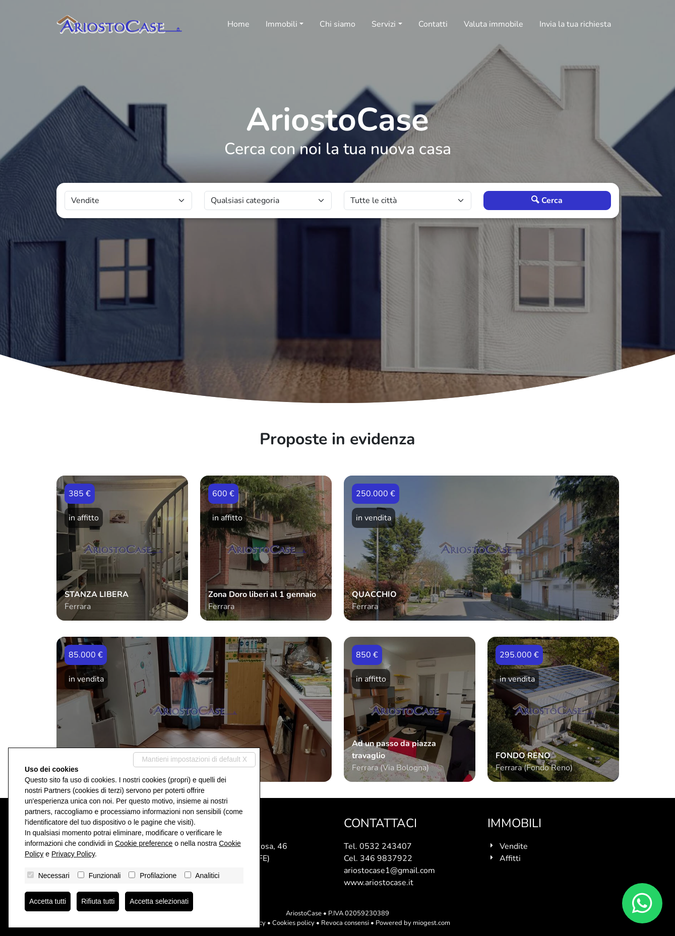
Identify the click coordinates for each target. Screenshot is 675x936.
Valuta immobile (493, 24)
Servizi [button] (384, 24)
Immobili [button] (281, 24)
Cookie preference (143, 843)
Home (238, 24)
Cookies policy (293, 922)
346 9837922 (386, 858)
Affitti (510, 858)
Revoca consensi (345, 922)
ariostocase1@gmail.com (389, 870)
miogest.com (431, 922)
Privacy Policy (73, 854)
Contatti (433, 24)
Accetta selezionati (159, 901)
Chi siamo (337, 24)
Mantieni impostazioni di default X (194, 759)
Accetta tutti (47, 901)
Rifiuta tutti (97, 901)
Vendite (514, 846)
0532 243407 (385, 846)
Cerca (547, 200)
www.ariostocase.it (378, 882)
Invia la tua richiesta (575, 24)
